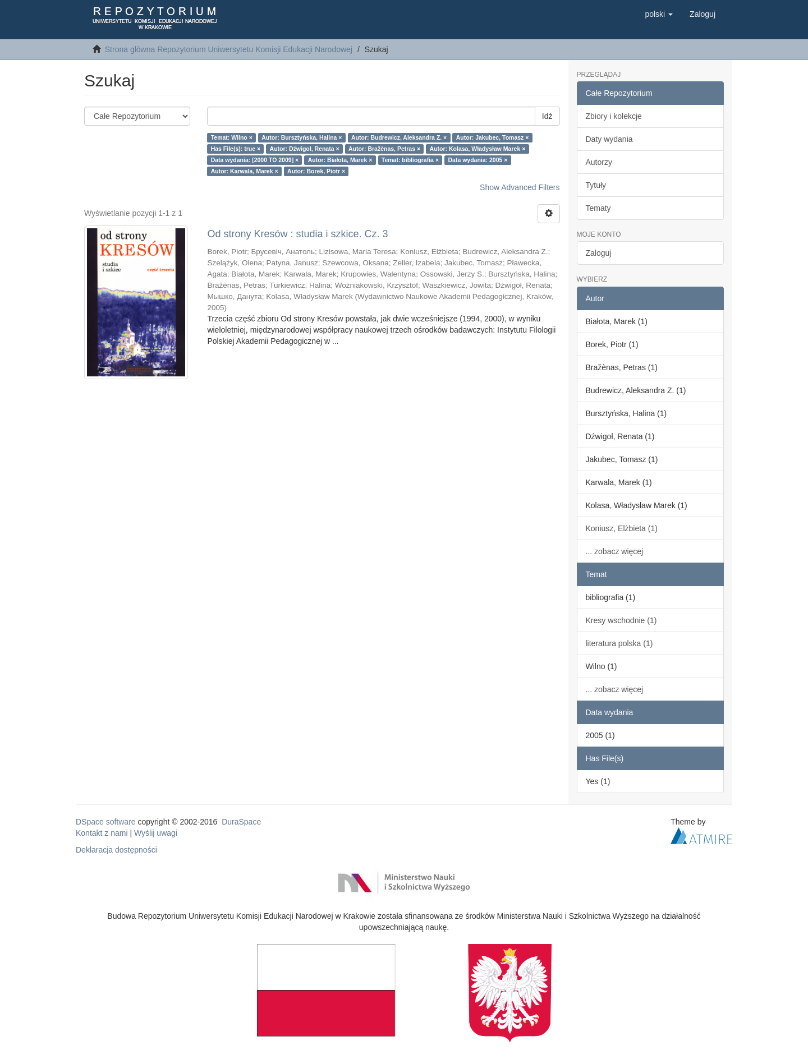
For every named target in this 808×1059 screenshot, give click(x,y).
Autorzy (599, 162)
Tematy (598, 208)
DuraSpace (241, 821)
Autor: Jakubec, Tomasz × (492, 137)
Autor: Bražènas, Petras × (384, 148)
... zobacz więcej (615, 551)
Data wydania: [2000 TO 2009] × (255, 159)
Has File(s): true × (235, 148)
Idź (547, 116)
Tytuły (596, 185)
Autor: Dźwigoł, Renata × (304, 148)
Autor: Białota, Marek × (340, 159)
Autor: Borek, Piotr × (316, 171)
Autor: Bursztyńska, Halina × (301, 137)
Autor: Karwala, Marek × (244, 171)
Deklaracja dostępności (116, 849)
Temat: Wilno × (231, 137)
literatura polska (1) (619, 643)
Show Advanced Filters (519, 187)
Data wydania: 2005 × (478, 159)
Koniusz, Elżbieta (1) (622, 528)
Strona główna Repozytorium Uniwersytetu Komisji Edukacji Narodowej (228, 49)
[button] (658, 14)
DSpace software (106, 821)
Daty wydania (609, 139)
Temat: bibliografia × (410, 159)
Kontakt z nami (102, 832)
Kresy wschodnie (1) (621, 620)
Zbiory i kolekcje (614, 116)
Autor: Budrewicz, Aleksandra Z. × (399, 137)
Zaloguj (599, 252)
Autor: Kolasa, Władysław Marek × (478, 148)
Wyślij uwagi (155, 832)
